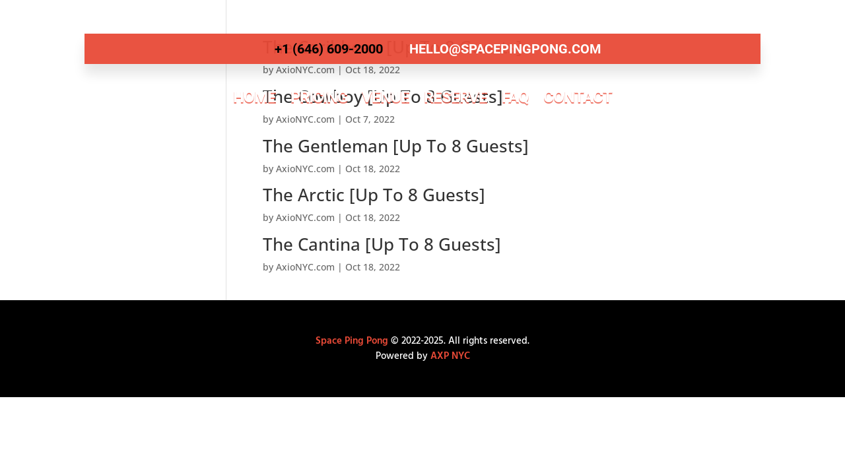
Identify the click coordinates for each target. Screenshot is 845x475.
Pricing (318, 97)
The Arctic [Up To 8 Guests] (374, 194)
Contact (577, 97)
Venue (385, 97)
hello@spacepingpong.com (505, 49)
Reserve (455, 97)
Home (254, 97)
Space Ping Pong (352, 341)
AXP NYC (450, 356)
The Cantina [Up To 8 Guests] (382, 244)
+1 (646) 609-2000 (329, 49)
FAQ (515, 97)
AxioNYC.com (305, 168)
